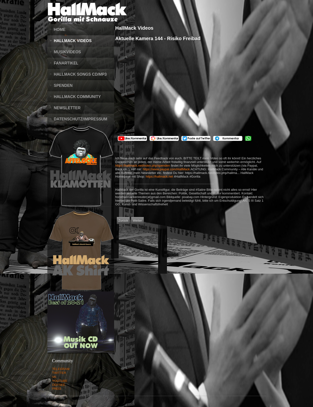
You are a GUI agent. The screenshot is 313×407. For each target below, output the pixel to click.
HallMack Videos (73, 41)
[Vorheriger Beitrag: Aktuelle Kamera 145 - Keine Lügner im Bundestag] (123, 220)
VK (54, 377)
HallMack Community (77, 97)
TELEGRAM (61, 369)
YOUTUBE (60, 381)
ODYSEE (58, 385)
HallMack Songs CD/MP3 (80, 74)
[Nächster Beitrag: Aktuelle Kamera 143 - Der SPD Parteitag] (137, 220)
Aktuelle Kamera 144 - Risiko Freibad (158, 38)
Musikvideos (67, 52)
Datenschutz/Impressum (80, 119)
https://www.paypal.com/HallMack (166, 169)
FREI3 (56, 388)
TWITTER (59, 373)
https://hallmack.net (159, 176)
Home (60, 29)
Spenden (63, 85)
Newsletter (67, 108)
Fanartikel (66, 63)
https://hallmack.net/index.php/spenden (142, 165)
